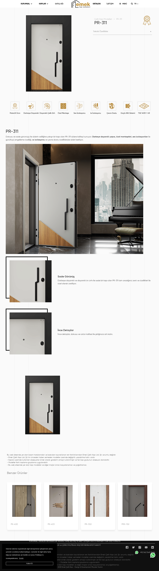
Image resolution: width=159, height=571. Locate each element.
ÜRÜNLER (42, 541)
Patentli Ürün (15, 113)
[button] (122, 32)
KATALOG (97, 4)
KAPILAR (43, 4)
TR (136, 4)
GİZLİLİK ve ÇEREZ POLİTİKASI (64, 545)
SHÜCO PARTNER (97, 541)
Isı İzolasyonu (95, 113)
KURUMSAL (26, 4)
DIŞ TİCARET (78, 541)
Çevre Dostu (112, 113)
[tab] (122, 32)
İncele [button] (21, 558)
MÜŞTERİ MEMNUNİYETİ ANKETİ (89, 545)
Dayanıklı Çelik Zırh (47, 113)
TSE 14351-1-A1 (144, 113)
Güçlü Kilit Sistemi (128, 113)
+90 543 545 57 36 (145, 552)
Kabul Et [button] (29, 563)
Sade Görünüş (66, 276)
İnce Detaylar (66, 330)
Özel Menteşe (63, 113)
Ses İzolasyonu (79, 113)
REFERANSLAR (51, 541)
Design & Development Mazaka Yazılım (89, 567)
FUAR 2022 (108, 541)
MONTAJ (61, 541)
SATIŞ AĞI (59, 4)
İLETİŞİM (110, 4)
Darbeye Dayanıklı (31, 113)
